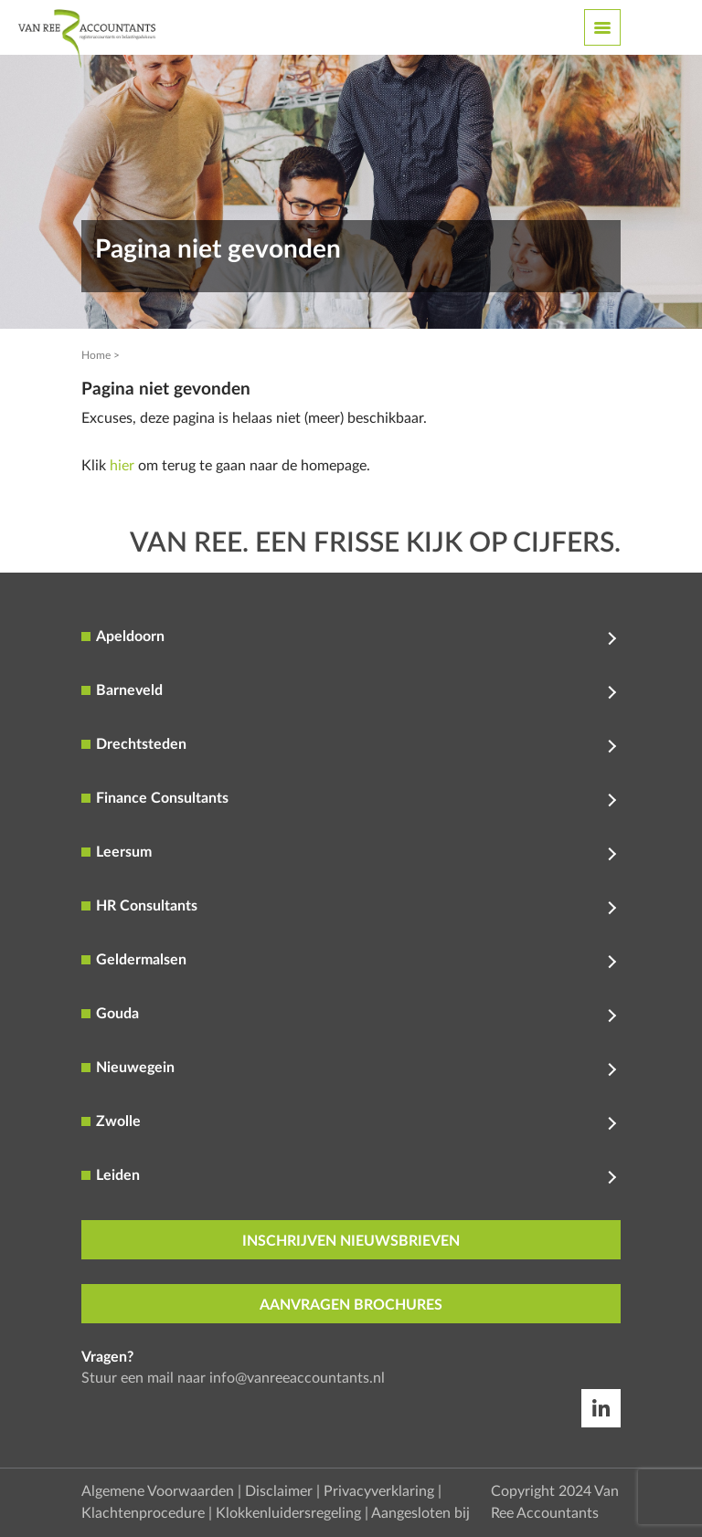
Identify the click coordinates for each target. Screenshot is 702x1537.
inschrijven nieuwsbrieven (351, 1241)
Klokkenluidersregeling (288, 1513)
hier (122, 465)
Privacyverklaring (379, 1491)
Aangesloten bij (420, 1513)
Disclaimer (279, 1491)
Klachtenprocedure (143, 1513)
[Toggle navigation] (602, 27)
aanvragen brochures (351, 1305)
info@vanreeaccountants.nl (297, 1378)
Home (96, 355)
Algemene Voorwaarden (157, 1491)
